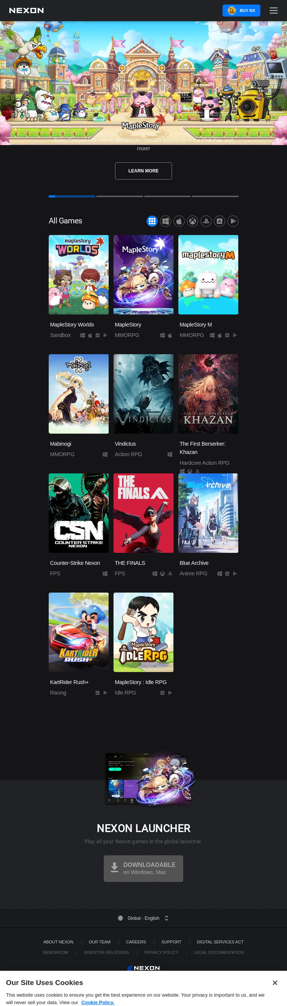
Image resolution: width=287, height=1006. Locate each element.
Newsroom (55, 952)
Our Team (100, 942)
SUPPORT (171, 942)
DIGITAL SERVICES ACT (220, 942)
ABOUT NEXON (58, 942)
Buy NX (247, 10)
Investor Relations (106, 952)
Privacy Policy (161, 952)
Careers (136, 942)
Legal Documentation (219, 952)
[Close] (275, 993)
